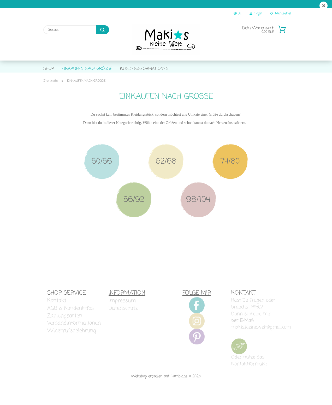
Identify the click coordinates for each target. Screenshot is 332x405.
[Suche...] (102, 29)
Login (256, 13)
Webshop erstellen (146, 390)
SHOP (48, 69)
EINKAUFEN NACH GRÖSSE (87, 69)
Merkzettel (280, 13)
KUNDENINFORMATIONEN (144, 69)
